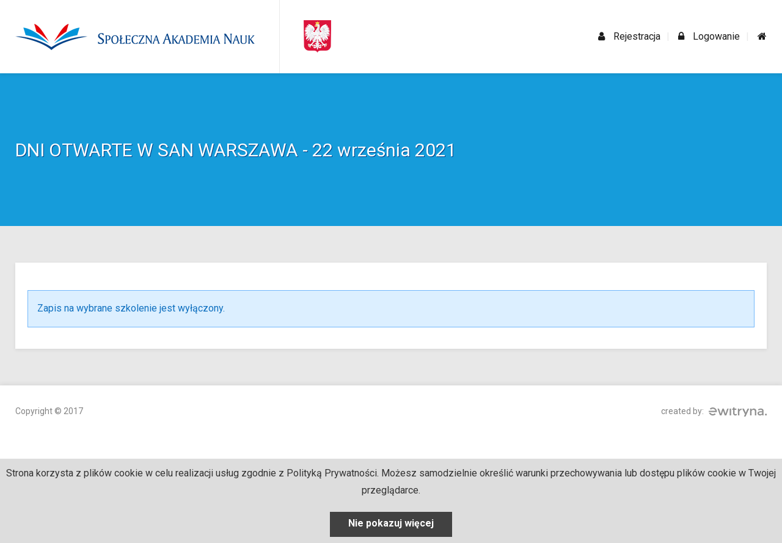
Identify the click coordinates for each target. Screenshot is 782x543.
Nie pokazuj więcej (391, 523)
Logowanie (709, 36)
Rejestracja (629, 36)
